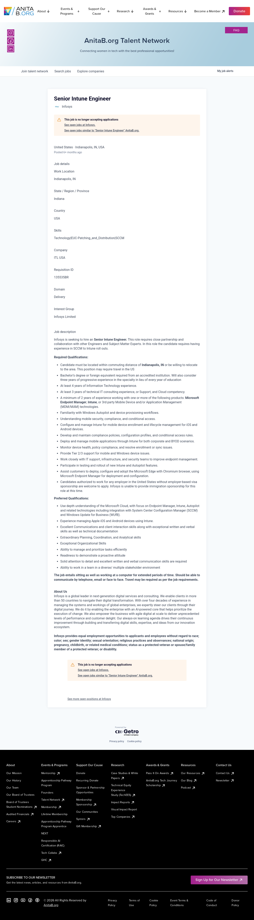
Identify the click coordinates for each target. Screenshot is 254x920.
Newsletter (225, 780)
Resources (177, 11)
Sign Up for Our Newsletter (219, 879)
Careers (13, 821)
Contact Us (225, 773)
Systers (83, 819)
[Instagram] (10, 32)
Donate (80, 773)
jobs (62, 71)
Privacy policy (116, 741)
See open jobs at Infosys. (79, 124)
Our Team (12, 788)
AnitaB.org (51, 905)
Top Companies (123, 817)
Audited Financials (20, 814)
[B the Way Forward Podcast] (37, 900)
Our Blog (189, 780)
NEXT (44, 833)
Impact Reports (123, 802)
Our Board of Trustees (20, 795)
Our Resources (193, 773)
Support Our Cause (99, 11)
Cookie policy (134, 741)
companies (90, 71)
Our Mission (14, 773)
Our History (13, 780)
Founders (47, 792)
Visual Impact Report (124, 809)
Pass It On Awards (160, 773)
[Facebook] (10, 40)
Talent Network (53, 800)
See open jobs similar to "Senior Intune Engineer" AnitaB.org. (101, 130)
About (43, 11)
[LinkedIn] (10, 48)
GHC (46, 860)
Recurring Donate (87, 780)
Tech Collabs (51, 853)
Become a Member (209, 11)
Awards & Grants (152, 11)
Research (125, 11)
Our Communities (87, 812)
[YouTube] (23, 900)
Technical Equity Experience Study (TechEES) (123, 790)
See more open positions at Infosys (89, 699)
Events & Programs (70, 11)
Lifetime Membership (54, 814)
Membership (51, 807)
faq (236, 30)
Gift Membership (89, 826)
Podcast (188, 788)
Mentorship (50, 773)
